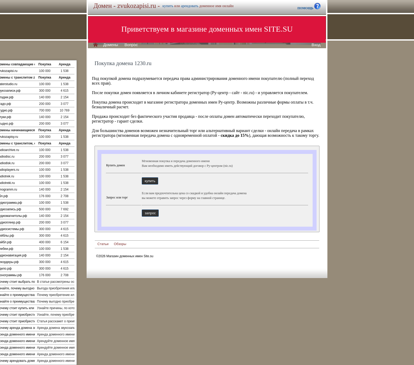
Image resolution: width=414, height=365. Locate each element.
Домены (110, 45)
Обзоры (120, 244)
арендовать (189, 6)
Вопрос (131, 45)
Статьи (103, 244)
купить (167, 6)
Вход (316, 45)
